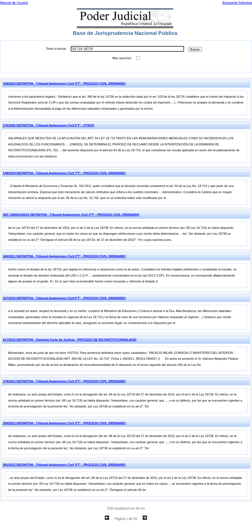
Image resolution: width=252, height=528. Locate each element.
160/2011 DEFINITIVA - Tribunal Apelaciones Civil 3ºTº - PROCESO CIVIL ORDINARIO (64, 256)
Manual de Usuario (14, 3)
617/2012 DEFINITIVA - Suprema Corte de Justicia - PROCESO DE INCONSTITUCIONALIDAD (69, 339)
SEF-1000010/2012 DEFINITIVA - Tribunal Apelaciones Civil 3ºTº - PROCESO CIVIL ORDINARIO (71, 214)
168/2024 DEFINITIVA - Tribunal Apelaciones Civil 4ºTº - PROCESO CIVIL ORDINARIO (64, 83)
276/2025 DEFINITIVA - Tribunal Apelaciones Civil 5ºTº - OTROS (48, 125)
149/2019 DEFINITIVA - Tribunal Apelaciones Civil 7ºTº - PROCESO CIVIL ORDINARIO (64, 173)
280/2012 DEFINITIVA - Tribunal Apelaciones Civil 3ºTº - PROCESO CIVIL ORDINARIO (64, 423)
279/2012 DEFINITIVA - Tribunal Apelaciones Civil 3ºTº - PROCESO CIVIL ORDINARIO (64, 381)
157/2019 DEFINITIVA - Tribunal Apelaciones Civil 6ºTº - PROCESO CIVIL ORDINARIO (64, 298)
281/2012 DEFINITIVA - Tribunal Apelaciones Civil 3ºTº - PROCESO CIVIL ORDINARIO (64, 464)
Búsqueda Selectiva (237, 3)
